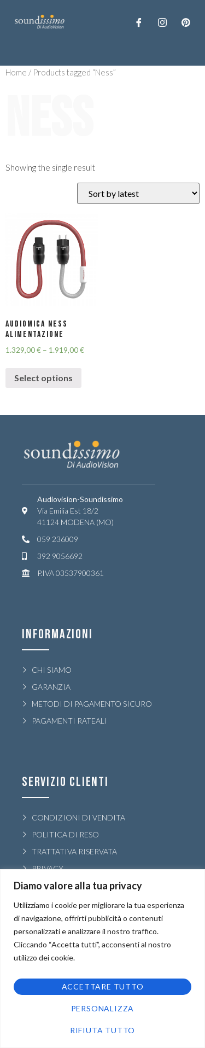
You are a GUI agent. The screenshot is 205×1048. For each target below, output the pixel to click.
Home (16, 72)
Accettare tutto (103, 986)
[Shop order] (138, 193)
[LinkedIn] (186, 22)
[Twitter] (162, 22)
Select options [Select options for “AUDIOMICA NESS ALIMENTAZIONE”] (43, 377)
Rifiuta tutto (102, 1030)
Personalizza (102, 1008)
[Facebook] (139, 22)
